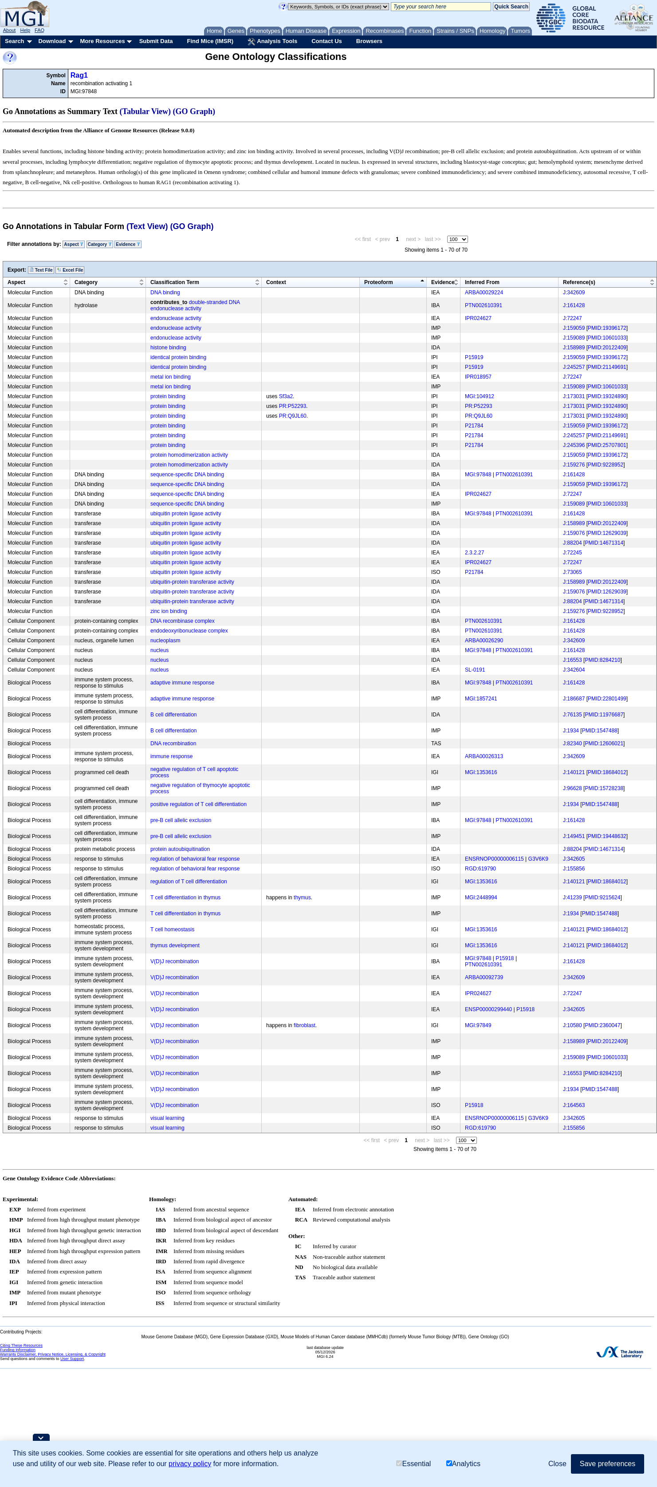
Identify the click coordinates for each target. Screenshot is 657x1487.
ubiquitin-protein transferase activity (192, 582)
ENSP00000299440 (488, 1009)
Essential (413, 1463)
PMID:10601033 (607, 338)
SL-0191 (475, 670)
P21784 (474, 426)
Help (25, 30)
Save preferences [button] (607, 1463)
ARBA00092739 (484, 977)
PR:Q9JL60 (293, 416)
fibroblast (304, 1025)
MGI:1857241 (481, 699)
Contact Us (326, 41)
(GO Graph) (194, 111)
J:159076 (574, 533)
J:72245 (572, 553)
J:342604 (574, 670)
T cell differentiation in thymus (185, 897)
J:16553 (572, 660)
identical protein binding (178, 357)
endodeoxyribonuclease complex (189, 631)
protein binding (167, 396)
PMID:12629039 (607, 533)
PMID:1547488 (600, 731)
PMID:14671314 (604, 543)
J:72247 (572, 318)
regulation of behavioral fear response (195, 859)
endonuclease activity (175, 318)
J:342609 (574, 292)
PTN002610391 (483, 305)
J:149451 (574, 836)
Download (52, 41)
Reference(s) (579, 282)
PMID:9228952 (605, 465)
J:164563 (574, 1105)
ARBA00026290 (484, 640)
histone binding (168, 347)
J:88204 (572, 543)
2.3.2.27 (474, 553)
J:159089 (574, 338)
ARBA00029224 (484, 292)
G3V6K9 (538, 859)
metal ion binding (170, 377)
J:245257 (574, 367)
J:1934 (571, 731)
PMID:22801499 (607, 699)
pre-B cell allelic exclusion (180, 820)
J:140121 (574, 772)
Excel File (70, 270)
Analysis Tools (272, 42)
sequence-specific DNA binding (187, 474)
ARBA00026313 (484, 756)
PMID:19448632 (607, 836)
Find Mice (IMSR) (210, 41)
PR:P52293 (292, 406)
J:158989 (574, 347)
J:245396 (574, 445)
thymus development (175, 945)
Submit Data (156, 41)
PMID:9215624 (602, 897)
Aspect (73, 244)
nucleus (159, 650)
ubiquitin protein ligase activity (185, 513)
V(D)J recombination (174, 961)
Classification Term (174, 282)
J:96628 (572, 788)
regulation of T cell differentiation (188, 881)
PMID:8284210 (602, 660)
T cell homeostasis (172, 929)
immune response (171, 756)
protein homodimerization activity (189, 455)
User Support (72, 1358)
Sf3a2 (286, 396)
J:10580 (572, 1025)
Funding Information (17, 1350)
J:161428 (574, 305)
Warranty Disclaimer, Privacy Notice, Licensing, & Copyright (53, 1354)
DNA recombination (173, 743)
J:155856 (574, 869)
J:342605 (574, 859)
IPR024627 (478, 318)
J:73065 (572, 572)
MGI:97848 (478, 474)
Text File (41, 270)
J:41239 (572, 897)
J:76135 (572, 715)
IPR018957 (478, 377)
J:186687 (574, 699)
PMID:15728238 (604, 788)
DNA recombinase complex (182, 621)
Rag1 (79, 75)
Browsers (369, 41)
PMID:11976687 (604, 715)
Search (14, 41)
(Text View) (147, 226)
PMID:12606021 (604, 743)
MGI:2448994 (481, 897)
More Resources (102, 41)
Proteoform (378, 282)
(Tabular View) (145, 111)
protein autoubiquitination (180, 849)
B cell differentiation (173, 715)
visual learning (167, 1118)
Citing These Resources (21, 1345)
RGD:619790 (480, 869)
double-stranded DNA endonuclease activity (195, 305)
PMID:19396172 (607, 328)
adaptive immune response (182, 683)
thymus (302, 897)
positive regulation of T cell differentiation (198, 804)
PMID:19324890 (607, 396)
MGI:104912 (479, 396)
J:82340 (572, 743)
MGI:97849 (478, 1025)
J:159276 (574, 465)
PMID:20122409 (607, 347)
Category (100, 244)
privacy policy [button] (190, 1463)
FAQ (39, 30)
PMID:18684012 (607, 772)
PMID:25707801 (607, 445)
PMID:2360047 (602, 1025)
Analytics (463, 1463)
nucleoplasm (165, 640)
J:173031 (574, 396)
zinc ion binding (168, 611)
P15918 (505, 958)
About (9, 30)
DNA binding (165, 292)
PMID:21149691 (607, 367)
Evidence (128, 244)
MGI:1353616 (481, 772)
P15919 (474, 357)
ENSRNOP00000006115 (494, 859)
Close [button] (557, 1463)
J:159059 (574, 328)
